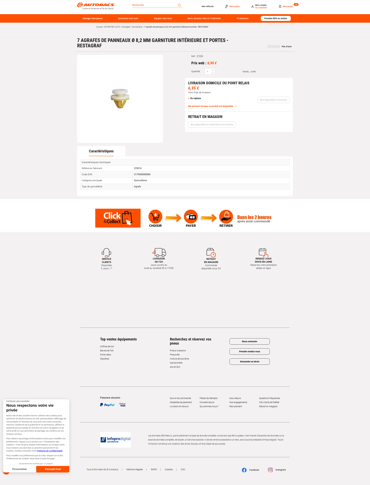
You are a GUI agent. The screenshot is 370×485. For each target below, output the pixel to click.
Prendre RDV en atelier (275, 18)
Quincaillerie (137, 27)
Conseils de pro (207, 402)
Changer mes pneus (92, 18)
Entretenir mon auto (128, 18)
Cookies (169, 469)
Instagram (277, 470)
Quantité (195, 71)
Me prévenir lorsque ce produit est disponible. (211, 106)
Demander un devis (249, 361)
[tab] (101, 151)
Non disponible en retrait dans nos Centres (212, 124)
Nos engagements (238, 402)
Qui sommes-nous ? (209, 406)
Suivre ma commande (180, 398)
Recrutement (235, 406)
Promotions (242, 18)
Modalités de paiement (181, 402)
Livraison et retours (179, 406)
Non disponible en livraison (273, 100)
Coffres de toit (107, 346)
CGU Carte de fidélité (269, 402)
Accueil (99, 27)
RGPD (154, 469)
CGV (183, 469)
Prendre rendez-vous (249, 351)
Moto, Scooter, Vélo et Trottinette (204, 18)
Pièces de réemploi (209, 398)
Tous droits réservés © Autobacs (102, 469)
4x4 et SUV (175, 367)
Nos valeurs (235, 398)
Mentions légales (134, 469)
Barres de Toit (107, 350)
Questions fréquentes (269, 398)
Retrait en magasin (268, 406)
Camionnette (176, 363)
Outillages (126, 27)
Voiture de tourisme (179, 358)
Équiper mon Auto (163, 18)
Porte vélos (105, 354)
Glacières (104, 358)
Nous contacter (249, 341)
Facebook (250, 470)
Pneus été (174, 354)
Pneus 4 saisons (178, 350)
